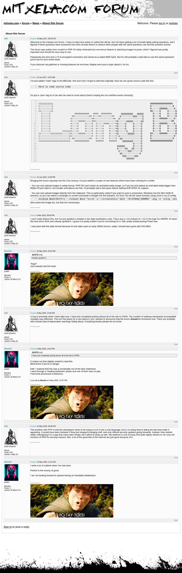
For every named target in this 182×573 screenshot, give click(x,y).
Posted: (33, 39)
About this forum (53, 23)
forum (25, 23)
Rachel (8, 264)
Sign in (8, 540)
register (173, 23)
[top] (176, 73)
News (35, 23)
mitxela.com (11, 23)
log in (162, 23)
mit (6, 38)
